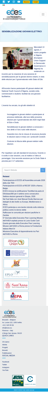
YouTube (5, 370)
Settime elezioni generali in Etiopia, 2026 (19, 196)
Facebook (5, 362)
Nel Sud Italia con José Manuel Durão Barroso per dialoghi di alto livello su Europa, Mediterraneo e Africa (23, 201)
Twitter (4, 365)
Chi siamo (5, 342)
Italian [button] (6, 5)
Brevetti (5, 350)
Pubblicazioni (7, 353)
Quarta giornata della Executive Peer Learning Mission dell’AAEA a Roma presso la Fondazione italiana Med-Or (22, 226)
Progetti (5, 347)
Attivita (4, 345)
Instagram (5, 367)
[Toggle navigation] (43, 14)
